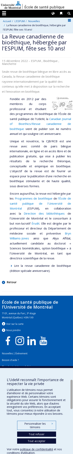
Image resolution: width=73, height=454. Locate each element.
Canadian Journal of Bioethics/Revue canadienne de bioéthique (40, 124)
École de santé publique (44, 7)
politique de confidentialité (36, 449)
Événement (21, 353)
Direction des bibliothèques (44, 213)
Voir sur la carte (15, 324)
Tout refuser (36, 434)
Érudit (36, 223)
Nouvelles (34, 21)
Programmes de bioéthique (33, 198)
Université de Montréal (11, 5)
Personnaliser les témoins (38, 425)
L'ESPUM (20, 21)
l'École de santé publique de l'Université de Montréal (40, 203)
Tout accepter (36, 441)
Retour (11, 282)
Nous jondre (13, 330)
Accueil (7, 21)
